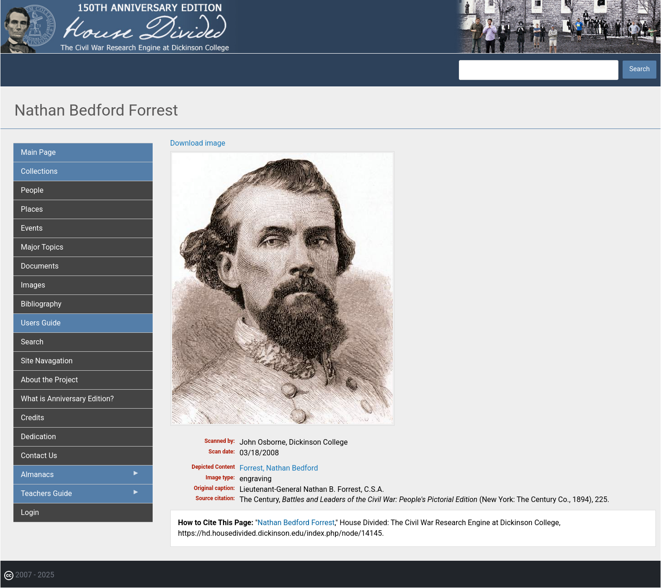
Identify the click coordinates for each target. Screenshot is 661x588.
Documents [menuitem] (40, 266)
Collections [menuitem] (39, 171)
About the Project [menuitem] (49, 379)
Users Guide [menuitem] (41, 322)
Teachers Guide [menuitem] (80, 495)
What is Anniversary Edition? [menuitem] (67, 398)
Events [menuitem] (32, 228)
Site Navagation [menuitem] (47, 360)
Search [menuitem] (32, 341)
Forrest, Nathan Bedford (279, 468)
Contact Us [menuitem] (39, 455)
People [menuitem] (32, 190)
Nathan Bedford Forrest (296, 522)
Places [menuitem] (32, 209)
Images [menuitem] (33, 285)
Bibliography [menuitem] (41, 304)
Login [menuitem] (30, 512)
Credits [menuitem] (32, 417)
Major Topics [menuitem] (42, 247)
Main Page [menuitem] (38, 152)
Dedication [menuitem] (38, 436)
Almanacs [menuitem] (80, 476)
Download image (197, 143)
